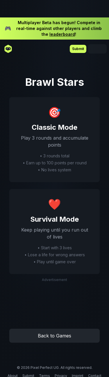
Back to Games (54, 336)
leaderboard (62, 34)
